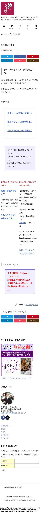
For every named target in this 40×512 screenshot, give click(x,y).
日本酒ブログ (5, 435)
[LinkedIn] (7, 60)
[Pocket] (20, 60)
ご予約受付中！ (17, 34)
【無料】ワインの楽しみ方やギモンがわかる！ (16, 378)
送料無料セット (6, 426)
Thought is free (31, 500)
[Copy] (33, 60)
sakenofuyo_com (32, 305)
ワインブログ (5, 438)
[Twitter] (7, 56)
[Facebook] (20, 56)
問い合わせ (7, 206)
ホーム (5, 34)
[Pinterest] (33, 56)
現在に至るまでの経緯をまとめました (13, 413)
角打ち (3, 432)
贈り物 (3, 429)
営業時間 (22, 223)
